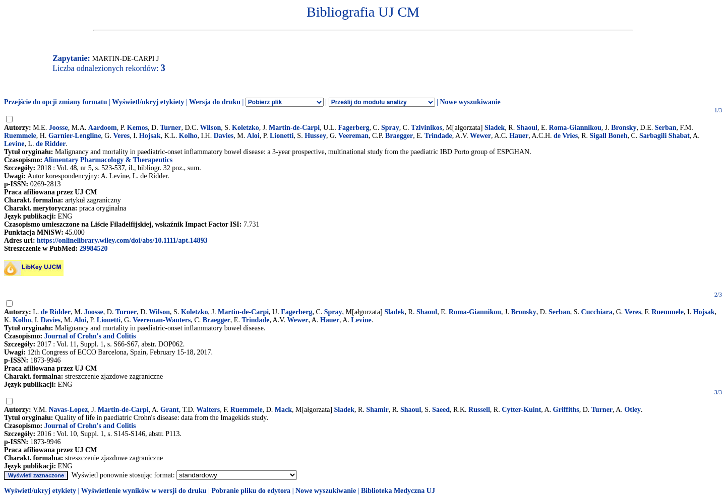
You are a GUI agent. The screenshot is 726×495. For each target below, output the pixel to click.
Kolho (188, 135)
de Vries (566, 135)
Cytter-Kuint (521, 409)
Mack (283, 409)
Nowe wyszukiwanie (470, 102)
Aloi (253, 135)
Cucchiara (597, 312)
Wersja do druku (214, 102)
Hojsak (150, 135)
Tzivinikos (426, 127)
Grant (169, 409)
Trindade (438, 135)
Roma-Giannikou (575, 127)
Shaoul (527, 127)
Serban (666, 127)
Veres (121, 135)
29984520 (93, 248)
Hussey (315, 135)
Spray (390, 127)
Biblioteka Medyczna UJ (398, 490)
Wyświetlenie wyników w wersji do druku (144, 490)
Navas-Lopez (68, 409)
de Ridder (51, 144)
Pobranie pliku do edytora (250, 490)
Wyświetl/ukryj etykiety (148, 102)
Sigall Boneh (608, 135)
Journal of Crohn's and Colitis (90, 336)
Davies (224, 135)
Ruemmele (20, 135)
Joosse (58, 127)
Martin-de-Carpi (294, 127)
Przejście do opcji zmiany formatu (55, 102)
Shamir (377, 409)
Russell (479, 409)
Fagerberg (353, 127)
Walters (208, 409)
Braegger (399, 135)
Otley (632, 409)
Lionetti (281, 135)
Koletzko (245, 127)
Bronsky (623, 127)
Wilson (210, 127)
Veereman (353, 135)
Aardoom (102, 127)
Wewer (480, 135)
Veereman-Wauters (162, 320)
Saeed (441, 409)
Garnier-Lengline (74, 135)
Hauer (518, 135)
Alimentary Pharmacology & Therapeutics (108, 160)
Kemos (137, 127)
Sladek (495, 127)
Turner (170, 127)
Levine (14, 144)
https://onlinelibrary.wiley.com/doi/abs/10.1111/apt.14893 (122, 240)
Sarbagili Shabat (664, 135)
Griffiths (566, 409)
